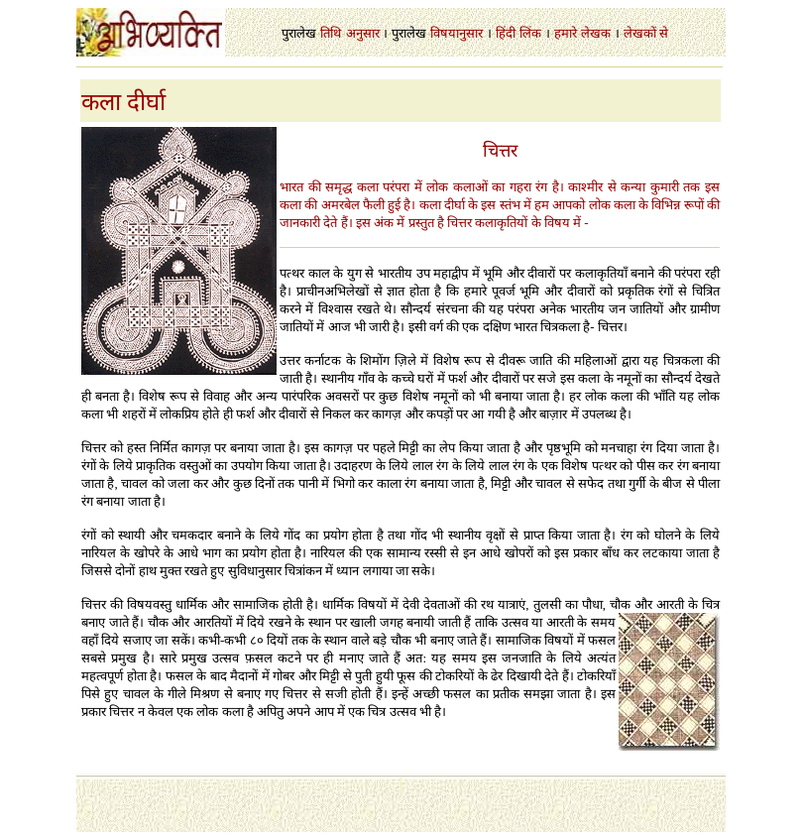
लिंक (530, 33)
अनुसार (363, 33)
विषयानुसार (456, 33)
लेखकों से (646, 33)
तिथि (330, 33)
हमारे (565, 33)
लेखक (596, 33)
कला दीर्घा (123, 102)
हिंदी (505, 33)
